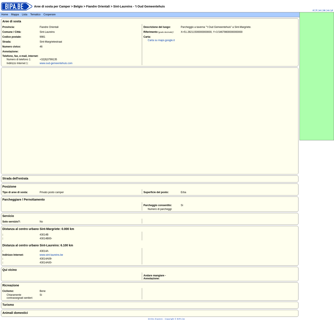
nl (313, 10)
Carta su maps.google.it (161, 40)
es (328, 10)
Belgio (78, 6)
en (320, 10)
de (324, 10)
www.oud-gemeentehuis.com (56, 63)
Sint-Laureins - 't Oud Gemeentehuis (138, 6)
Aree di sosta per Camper (52, 6)
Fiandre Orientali (98, 6)
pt (332, 10)
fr (316, 10)
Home (4, 14)
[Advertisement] (317, 76)
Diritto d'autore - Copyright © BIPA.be (166, 319)
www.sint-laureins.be (51, 254)
